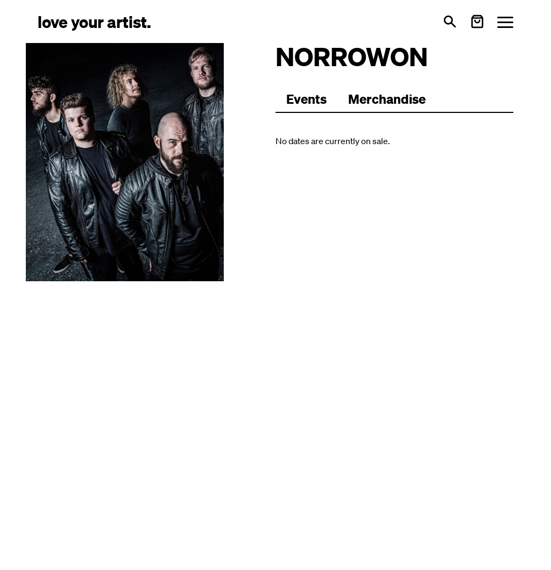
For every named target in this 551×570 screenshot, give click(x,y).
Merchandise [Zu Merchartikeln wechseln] (387, 99)
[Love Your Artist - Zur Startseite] (94, 21)
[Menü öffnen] (505, 21)
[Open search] (449, 21)
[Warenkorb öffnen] (477, 21)
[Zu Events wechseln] (306, 99)
